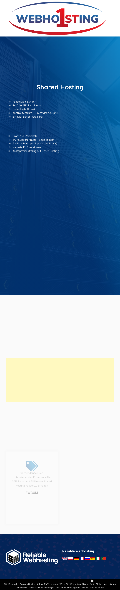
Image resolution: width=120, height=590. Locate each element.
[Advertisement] (60, 380)
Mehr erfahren (97, 587)
